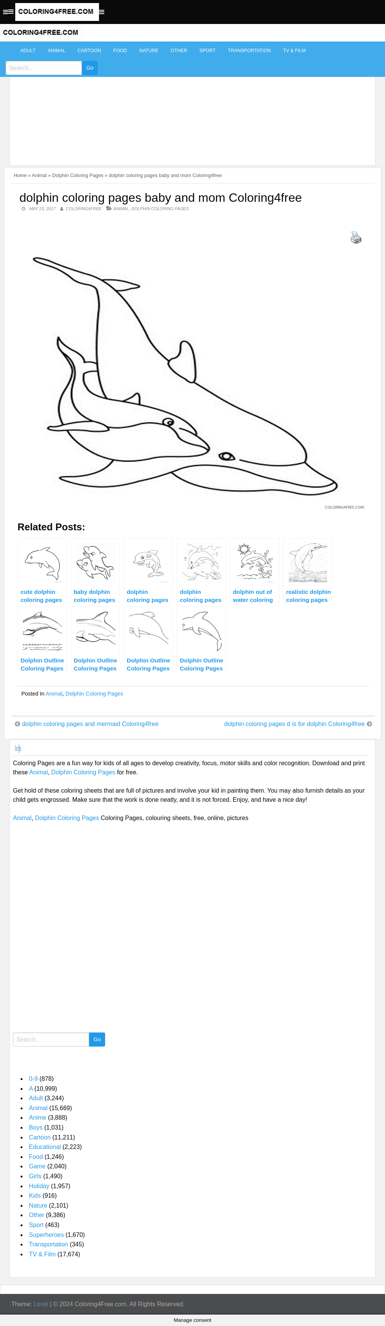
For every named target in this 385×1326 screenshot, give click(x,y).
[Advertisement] (190, 99)
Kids (35, 1195)
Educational (45, 1147)
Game (37, 1166)
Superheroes (46, 1235)
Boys (36, 1127)
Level (41, 1304)
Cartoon (89, 50)
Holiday (39, 1186)
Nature (148, 50)
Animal (56, 50)
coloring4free (84, 208)
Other (179, 50)
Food (120, 50)
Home (20, 175)
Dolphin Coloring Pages (77, 175)
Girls (35, 1176)
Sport (208, 50)
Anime (37, 1117)
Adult (27, 50)
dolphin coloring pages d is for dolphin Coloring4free (294, 724)
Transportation (249, 50)
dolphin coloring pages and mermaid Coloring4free (90, 724)
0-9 (33, 1078)
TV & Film (294, 50)
